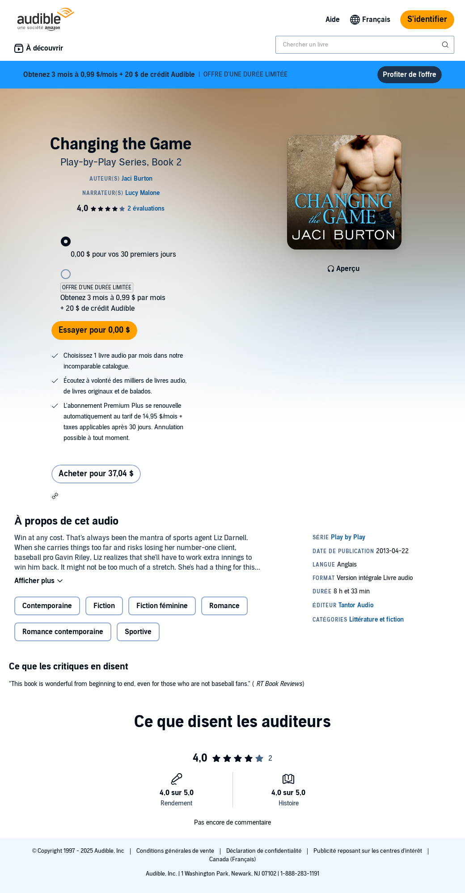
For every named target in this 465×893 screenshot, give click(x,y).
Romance (224, 605)
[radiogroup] (120, 269)
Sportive (138, 631)
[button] (55, 495)
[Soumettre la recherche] (446, 45)
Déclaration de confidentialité (264, 851)
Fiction (104, 605)
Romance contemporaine (62, 631)
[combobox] (364, 45)
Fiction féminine (162, 605)
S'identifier (427, 19)
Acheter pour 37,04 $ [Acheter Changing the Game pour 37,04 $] (96, 473)
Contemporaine (47, 605)
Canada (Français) (232, 859)
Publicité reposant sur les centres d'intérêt (368, 851)
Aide (333, 19)
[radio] (120, 234)
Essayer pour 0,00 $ (94, 330)
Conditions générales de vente (175, 851)
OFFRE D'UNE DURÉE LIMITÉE (155, 75)
